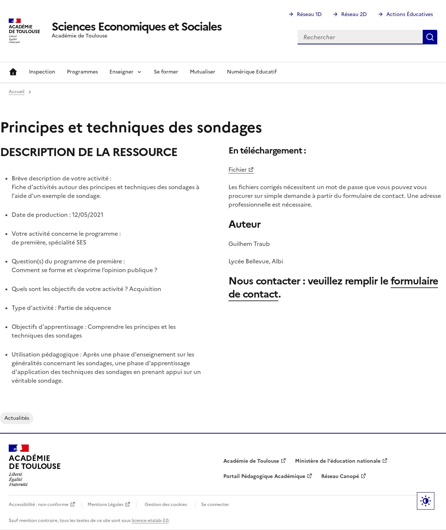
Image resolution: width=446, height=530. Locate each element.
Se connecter (215, 504)
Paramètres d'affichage (425, 501)
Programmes (82, 72)
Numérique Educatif (251, 72)
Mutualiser (202, 72)
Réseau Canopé (340, 476)
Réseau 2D (354, 14)
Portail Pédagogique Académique (264, 476)
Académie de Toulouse (251, 461)
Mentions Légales (105, 504)
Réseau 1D (309, 14)
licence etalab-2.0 (150, 520)
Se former (166, 72)
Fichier (237, 169)
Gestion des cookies (166, 504)
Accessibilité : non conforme (38, 504)
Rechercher (430, 37)
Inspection (42, 72)
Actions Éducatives (409, 14)
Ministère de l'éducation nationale (338, 461)
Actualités (16, 418)
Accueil (13, 72)
